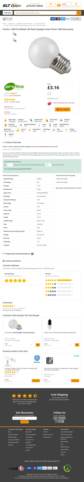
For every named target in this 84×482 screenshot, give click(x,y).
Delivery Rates (12, 437)
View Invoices (30, 440)
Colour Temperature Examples (66, 438)
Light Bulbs (11, 23)
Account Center (31, 429)
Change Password (31, 434)
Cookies (45, 432)
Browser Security (48, 434)
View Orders (29, 437)
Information (65, 429)
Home (4, 23)
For (5, 165)
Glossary (63, 452)
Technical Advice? (12, 261)
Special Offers (65, 449)
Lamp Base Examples (67, 432)
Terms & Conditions (14, 440)
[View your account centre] (76, 5)
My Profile (29, 432)
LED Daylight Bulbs (39, 23)
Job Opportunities (13, 442)
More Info (36, 381)
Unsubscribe (29, 448)
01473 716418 (34, 5)
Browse (7, 13)
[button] (79, 332)
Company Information (15, 429)
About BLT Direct (13, 434)
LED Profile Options (66, 434)
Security (45, 429)
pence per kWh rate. (58, 165)
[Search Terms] (45, 13)
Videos (63, 455)
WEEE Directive (65, 447)
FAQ (62, 444)
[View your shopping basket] (63, 5)
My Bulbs (28, 442)
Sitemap (10, 445)
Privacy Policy (47, 437)
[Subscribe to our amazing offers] (24, 418)
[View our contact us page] (50, 5)
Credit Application (31, 445)
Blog (9, 432)
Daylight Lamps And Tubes (24, 23)
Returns (28, 450)
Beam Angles (64, 441)
